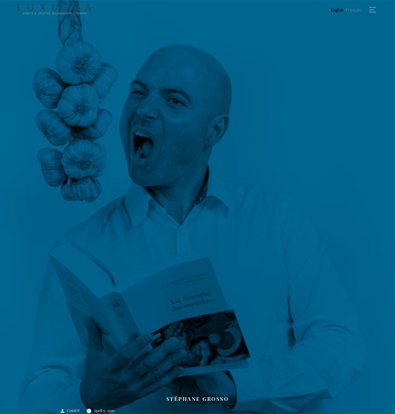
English (337, 9)
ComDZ (73, 410)
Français (353, 9)
